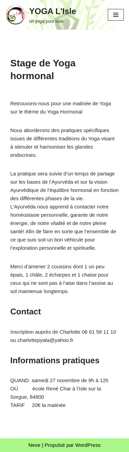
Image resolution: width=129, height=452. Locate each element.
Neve (34, 445)
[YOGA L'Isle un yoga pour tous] (40, 15)
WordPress (88, 445)
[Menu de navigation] (116, 15)
